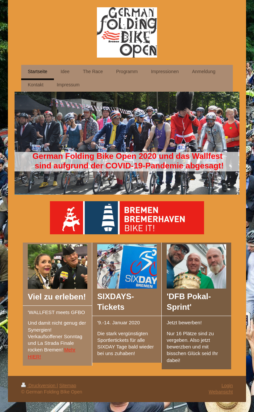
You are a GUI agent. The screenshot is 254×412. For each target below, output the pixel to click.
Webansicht (221, 391)
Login (227, 385)
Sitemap (67, 385)
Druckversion (39, 385)
